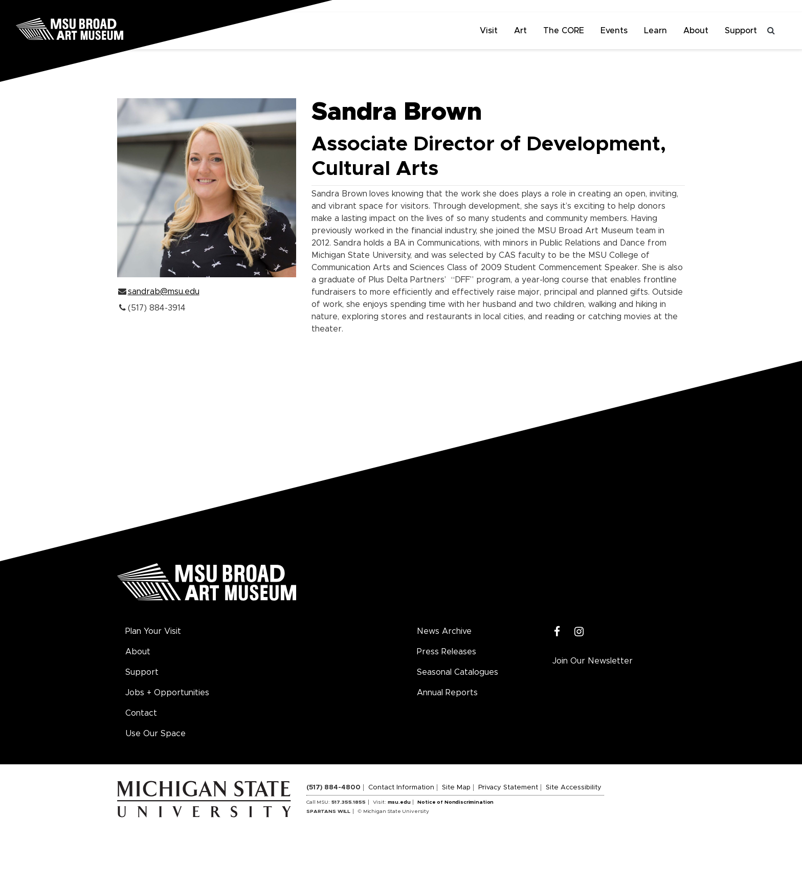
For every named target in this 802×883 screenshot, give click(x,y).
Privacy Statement (508, 787)
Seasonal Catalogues (457, 672)
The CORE (563, 31)
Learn (655, 31)
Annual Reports (447, 693)
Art (520, 31)
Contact (141, 713)
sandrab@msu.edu (163, 292)
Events (614, 31)
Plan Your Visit (153, 631)
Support (741, 31)
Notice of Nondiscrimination (455, 802)
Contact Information (401, 787)
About (695, 31)
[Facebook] (557, 632)
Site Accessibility (574, 787)
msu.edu (399, 802)
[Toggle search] (771, 30)
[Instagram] (579, 632)
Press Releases (446, 652)
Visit (489, 31)
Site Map (456, 787)
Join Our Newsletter (592, 661)
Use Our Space (155, 734)
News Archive (444, 631)
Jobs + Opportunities (167, 693)
